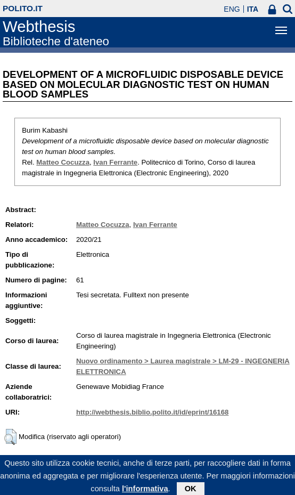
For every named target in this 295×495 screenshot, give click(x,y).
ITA (253, 9)
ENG (232, 9)
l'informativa (145, 490)
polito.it (23, 8)
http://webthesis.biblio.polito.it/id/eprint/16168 (152, 412)
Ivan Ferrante (115, 162)
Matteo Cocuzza (62, 162)
